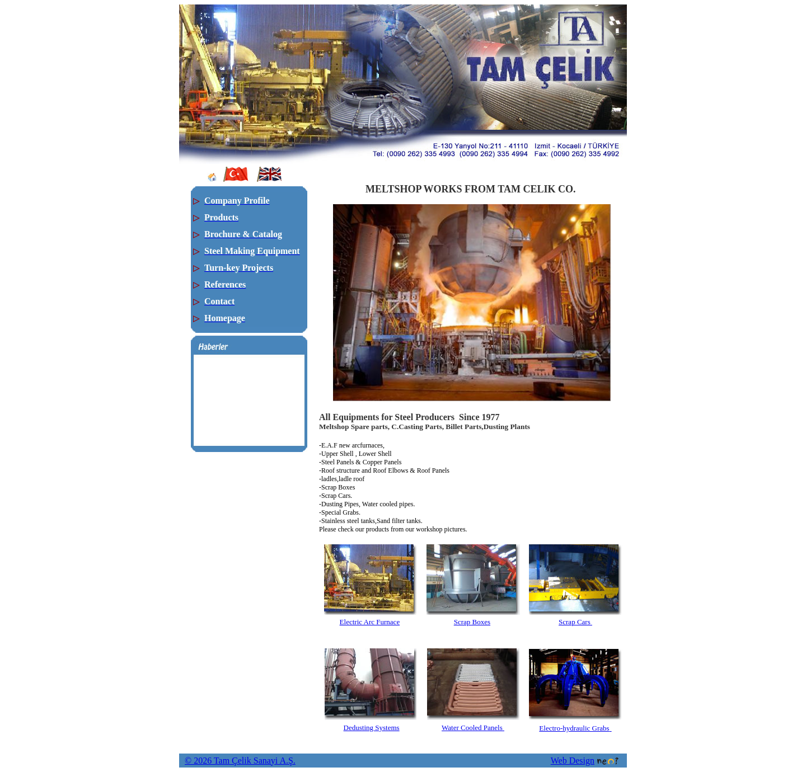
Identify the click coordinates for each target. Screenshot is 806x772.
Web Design (584, 760)
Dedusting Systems (372, 727)
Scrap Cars (575, 622)
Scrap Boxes (472, 622)
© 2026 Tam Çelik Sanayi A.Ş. (240, 760)
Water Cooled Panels (473, 727)
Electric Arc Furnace (370, 622)
